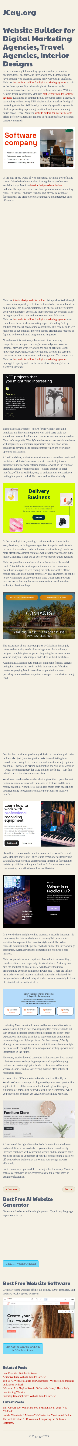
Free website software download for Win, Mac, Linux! (23, 1348)
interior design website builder (46, 185)
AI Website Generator (28, 1201)
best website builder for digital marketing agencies (39, 82)
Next (68, 1189)
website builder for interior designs (53, 113)
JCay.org (19, 11)
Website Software (48, 1283)
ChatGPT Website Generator (21, 1263)
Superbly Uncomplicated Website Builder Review (29, 1396)
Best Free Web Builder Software (20, 1373)
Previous (11, 1189)
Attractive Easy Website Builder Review (24, 1377)
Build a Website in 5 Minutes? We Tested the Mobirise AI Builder (37, 1415)
